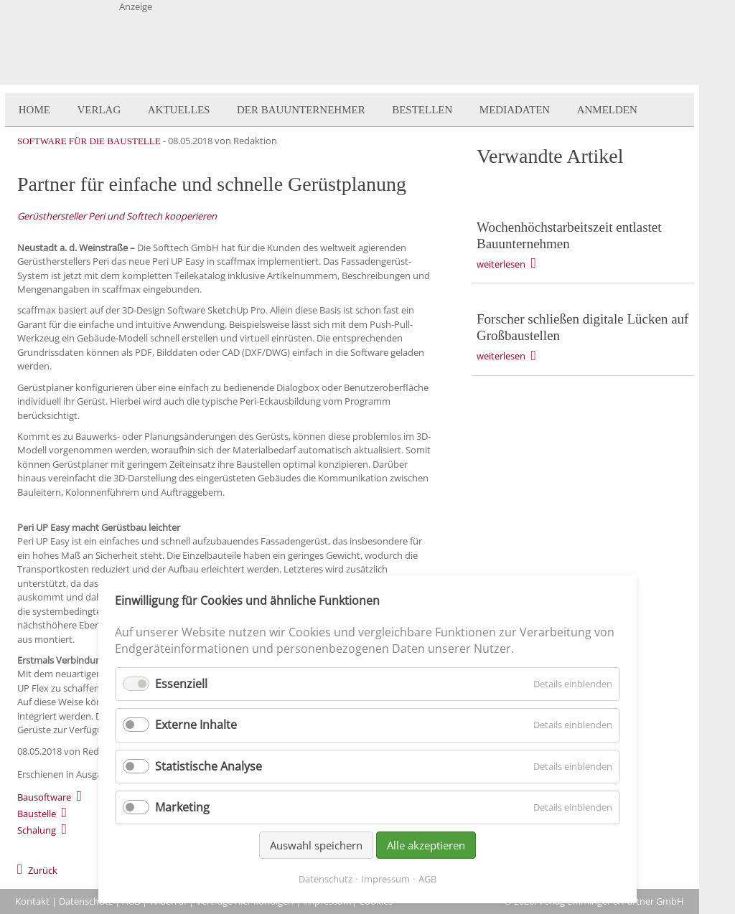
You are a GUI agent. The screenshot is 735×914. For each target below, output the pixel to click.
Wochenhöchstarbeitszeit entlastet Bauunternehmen (569, 235)
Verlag (99, 110)
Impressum (385, 878)
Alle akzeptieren (426, 845)
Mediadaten (514, 110)
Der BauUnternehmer (301, 110)
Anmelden (607, 110)
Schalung (36, 830)
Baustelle (36, 813)
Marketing (182, 807)
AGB (427, 878)
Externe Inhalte (196, 724)
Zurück (42, 870)
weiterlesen (501, 264)
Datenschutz (86, 901)
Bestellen (422, 110)
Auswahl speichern (316, 845)
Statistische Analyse (208, 766)
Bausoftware (44, 797)
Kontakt (32, 901)
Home (34, 110)
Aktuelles (179, 110)
